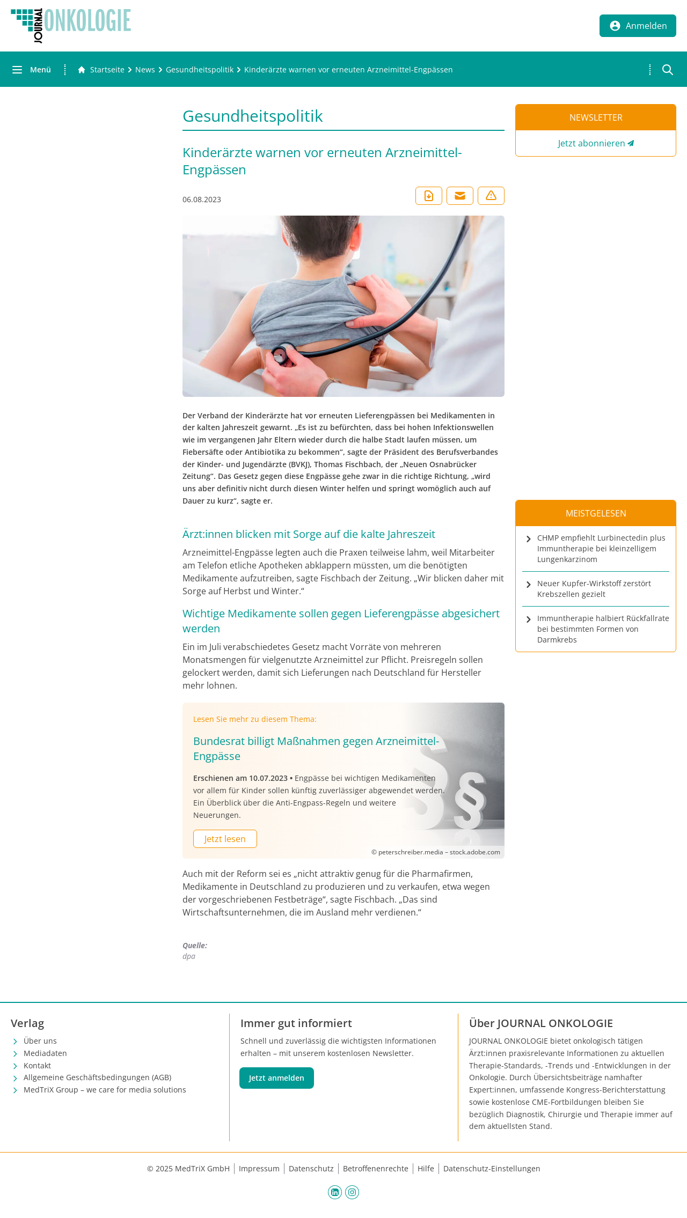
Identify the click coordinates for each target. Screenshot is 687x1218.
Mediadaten (45, 1053)
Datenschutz (311, 1168)
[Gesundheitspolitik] (199, 69)
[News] (145, 69)
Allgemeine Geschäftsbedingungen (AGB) (97, 1077)
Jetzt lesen (225, 839)
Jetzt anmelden (276, 1078)
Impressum (259, 1168)
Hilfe (426, 1168)
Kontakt (37, 1065)
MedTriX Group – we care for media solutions (105, 1089)
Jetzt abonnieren (591, 143)
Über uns (40, 1041)
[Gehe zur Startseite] (101, 69)
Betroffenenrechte (375, 1168)
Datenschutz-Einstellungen (491, 1168)
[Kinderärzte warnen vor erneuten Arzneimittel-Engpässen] (348, 69)
